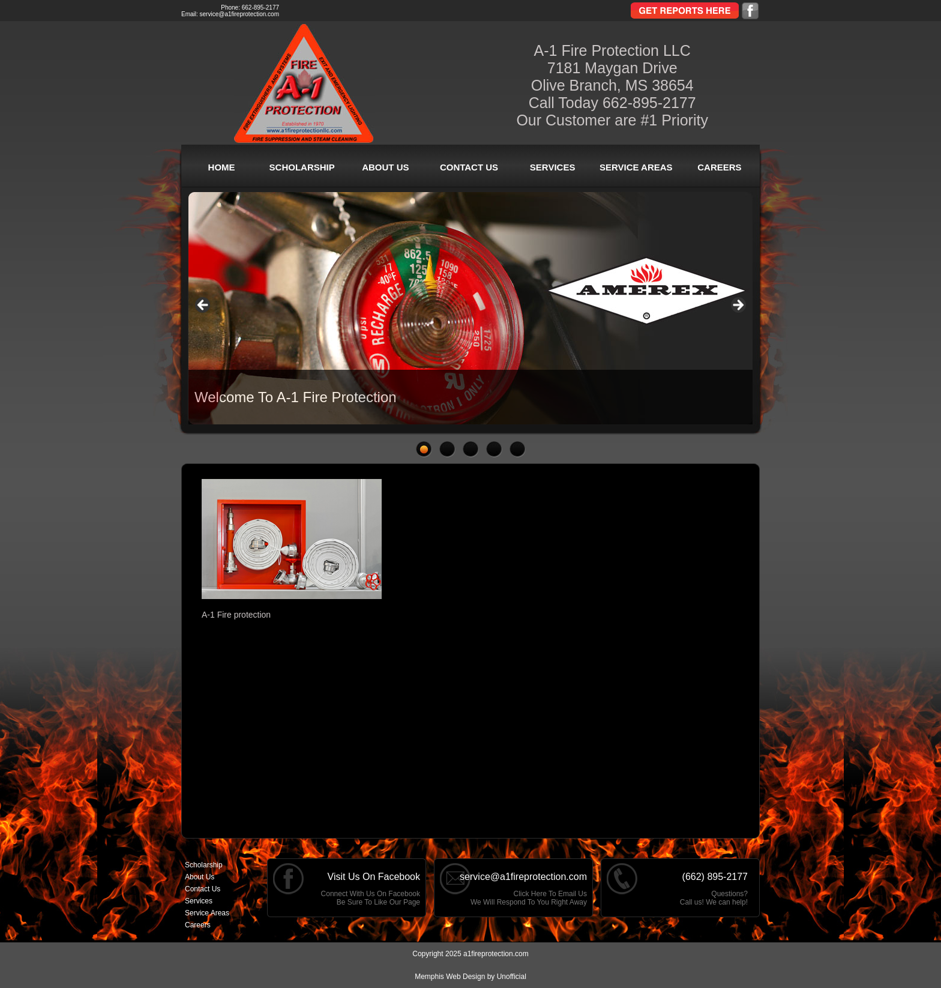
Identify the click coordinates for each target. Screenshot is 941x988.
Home (221, 167)
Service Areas (636, 167)
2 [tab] (447, 449)
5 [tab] (518, 449)
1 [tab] (424, 449)
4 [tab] (494, 449)
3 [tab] (471, 449)
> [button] (738, 306)
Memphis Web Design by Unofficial (470, 976)
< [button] (203, 306)
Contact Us (469, 167)
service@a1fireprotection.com (239, 14)
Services (553, 167)
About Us (385, 167)
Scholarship (302, 167)
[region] (470, 308)
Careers (719, 167)
